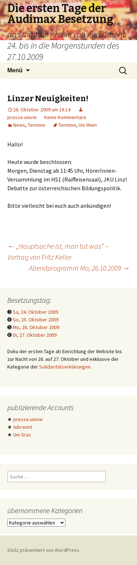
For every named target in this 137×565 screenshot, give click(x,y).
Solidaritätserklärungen (65, 366)
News (19, 125)
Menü (15, 70)
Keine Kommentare (65, 117)
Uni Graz (22, 434)
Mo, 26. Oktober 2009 (36, 327)
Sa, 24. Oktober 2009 (35, 312)
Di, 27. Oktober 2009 (35, 335)
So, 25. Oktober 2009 (35, 319)
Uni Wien (88, 125)
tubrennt (22, 427)
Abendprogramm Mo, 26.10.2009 (79, 267)
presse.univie (28, 419)
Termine (36, 125)
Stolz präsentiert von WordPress (43, 550)
